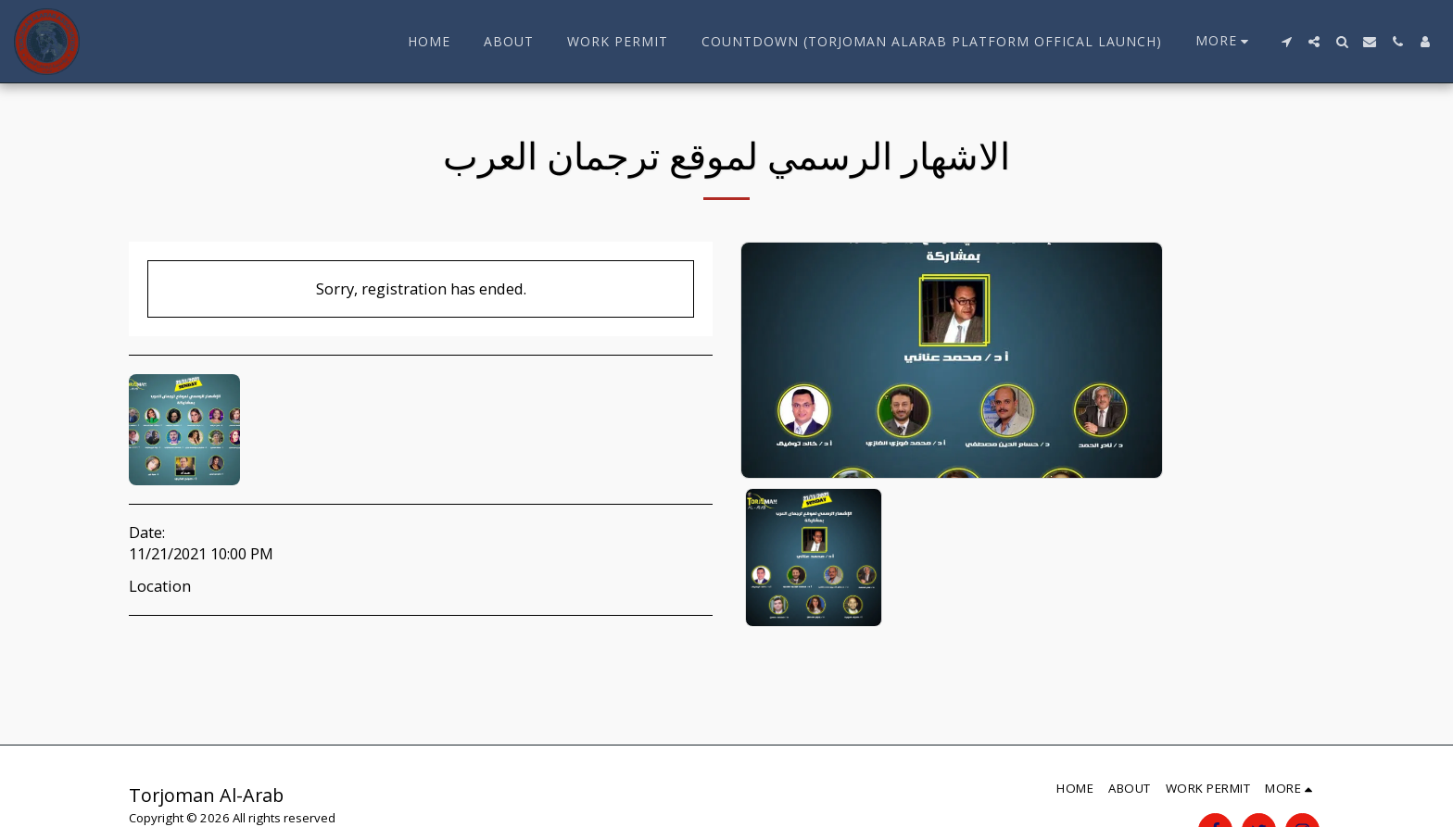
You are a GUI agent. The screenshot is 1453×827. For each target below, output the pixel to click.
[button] (1286, 41)
